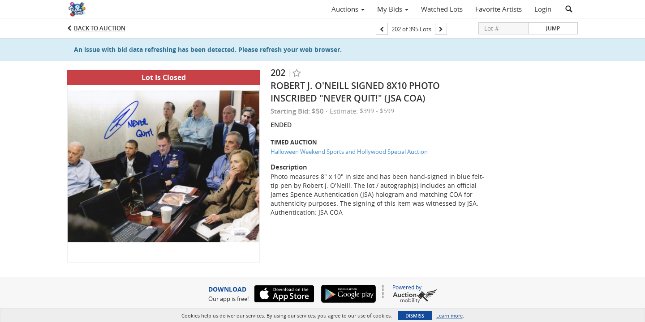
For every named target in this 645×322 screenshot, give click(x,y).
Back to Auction (99, 28)
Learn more (449, 315)
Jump (553, 28)
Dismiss (414, 315)
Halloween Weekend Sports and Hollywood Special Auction (349, 152)
